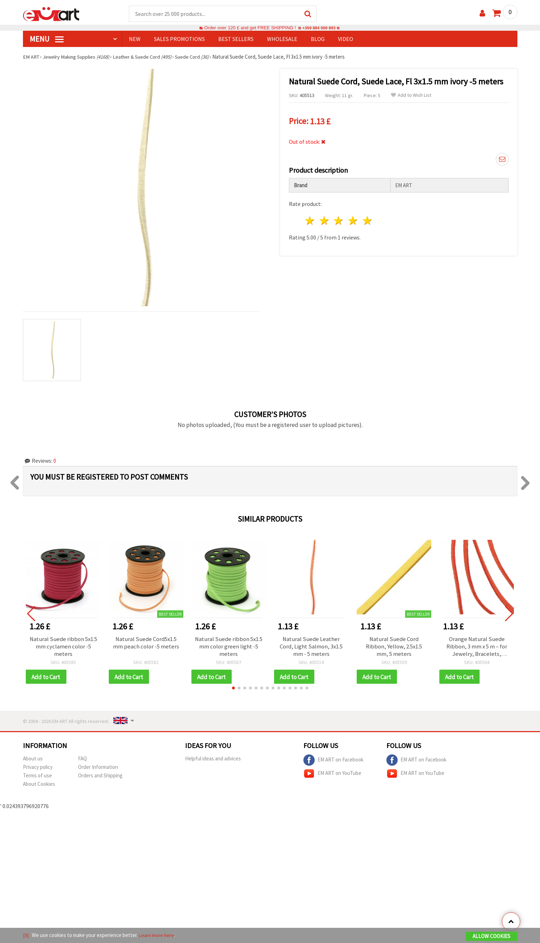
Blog (318, 39)
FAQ (82, 760)
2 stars (324, 219)
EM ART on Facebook (333, 762)
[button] (233, 690)
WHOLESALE (282, 39)
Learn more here (157, 935)
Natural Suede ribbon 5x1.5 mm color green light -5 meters (228, 647)
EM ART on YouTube (332, 775)
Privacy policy (38, 769)
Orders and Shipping (100, 777)
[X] (26, 935)
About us (33, 760)
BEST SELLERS (236, 39)
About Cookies (39, 786)
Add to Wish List (411, 95)
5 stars (368, 219)
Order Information (98, 769)
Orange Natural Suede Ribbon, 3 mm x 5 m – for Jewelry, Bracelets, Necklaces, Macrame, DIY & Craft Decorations (477, 647)
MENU (47, 39)
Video (345, 39)
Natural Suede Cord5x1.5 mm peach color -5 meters (146, 643)
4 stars (353, 219)
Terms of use (37, 777)
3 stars (339, 219)
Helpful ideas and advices (213, 760)
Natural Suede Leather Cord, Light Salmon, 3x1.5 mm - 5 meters (311, 647)
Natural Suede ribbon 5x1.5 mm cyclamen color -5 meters (63, 647)
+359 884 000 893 (319, 28)
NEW (135, 39)
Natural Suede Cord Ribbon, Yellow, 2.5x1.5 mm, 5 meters (394, 647)
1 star (310, 219)
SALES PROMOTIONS (179, 39)
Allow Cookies (491, 936)
